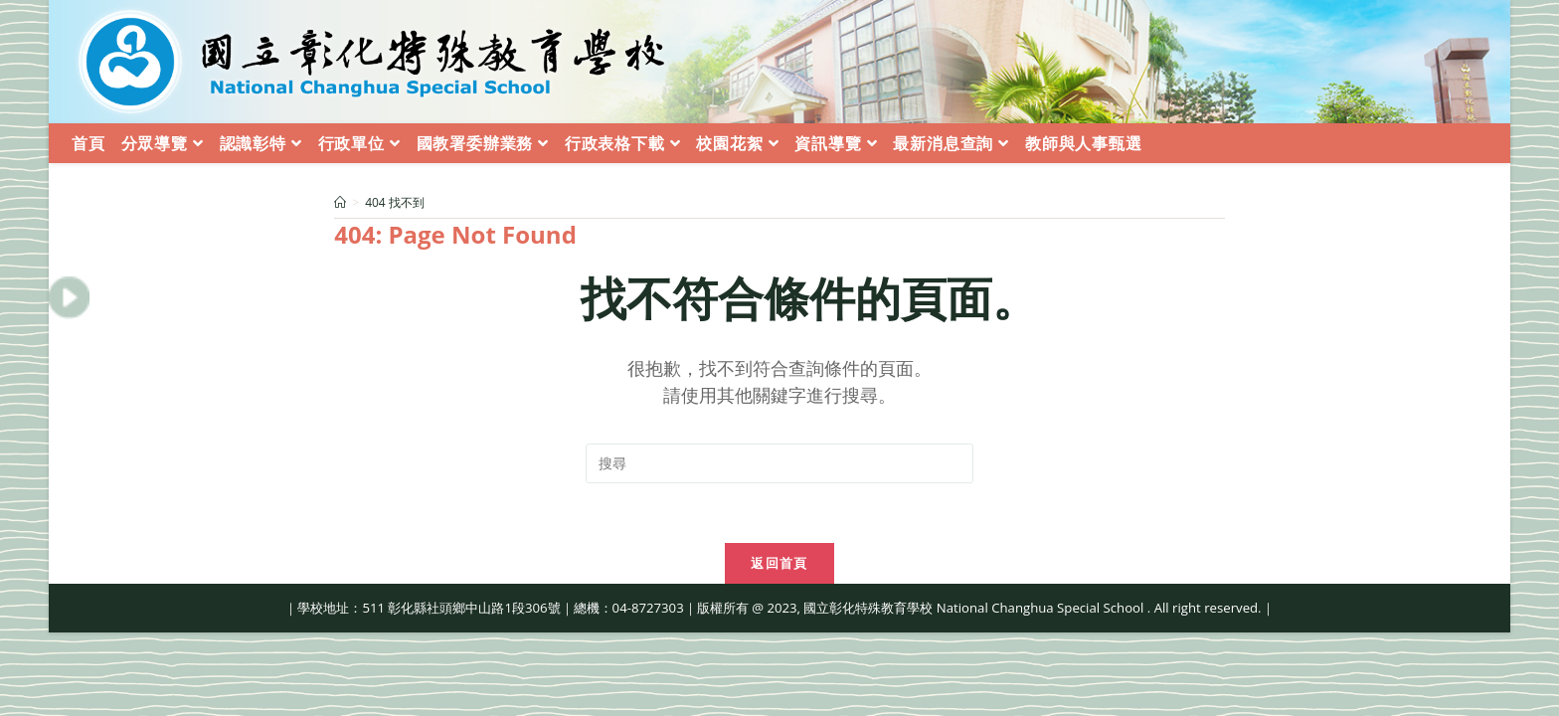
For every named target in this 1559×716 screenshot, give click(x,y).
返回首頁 (779, 563)
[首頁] (340, 202)
